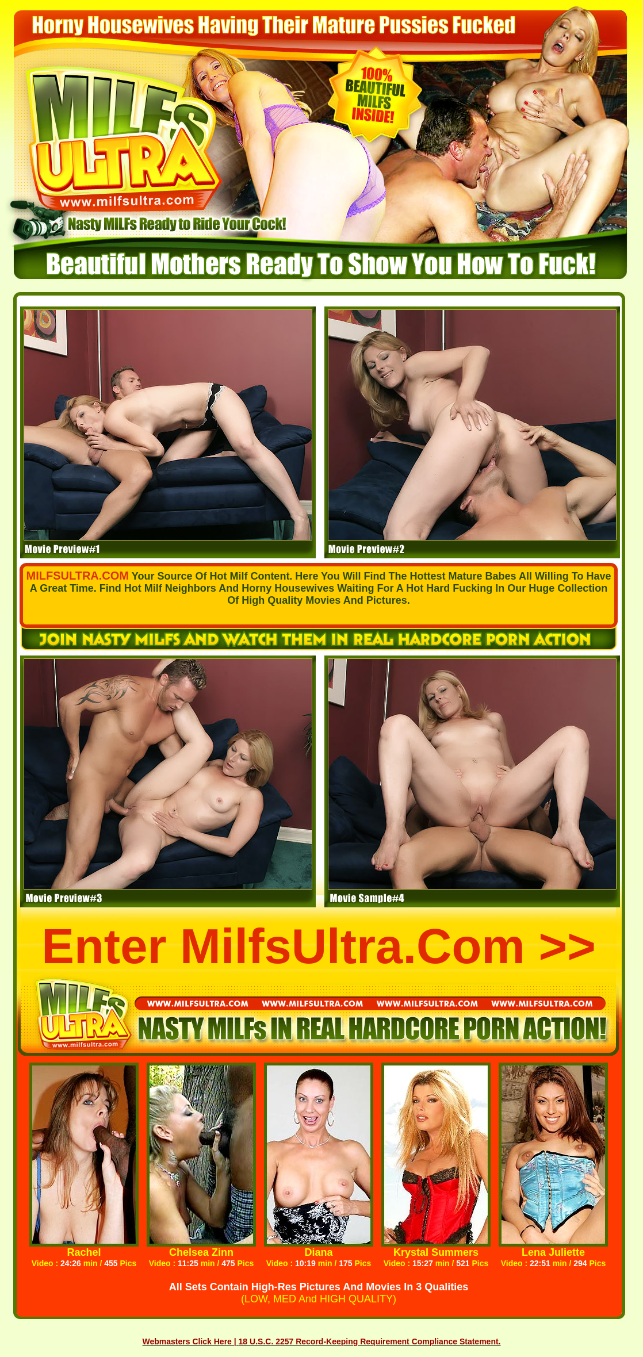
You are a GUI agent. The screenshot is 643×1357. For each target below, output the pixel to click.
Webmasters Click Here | (191, 1341)
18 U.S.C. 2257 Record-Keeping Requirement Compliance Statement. (370, 1341)
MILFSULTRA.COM (77, 575)
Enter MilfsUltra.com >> (318, 946)
